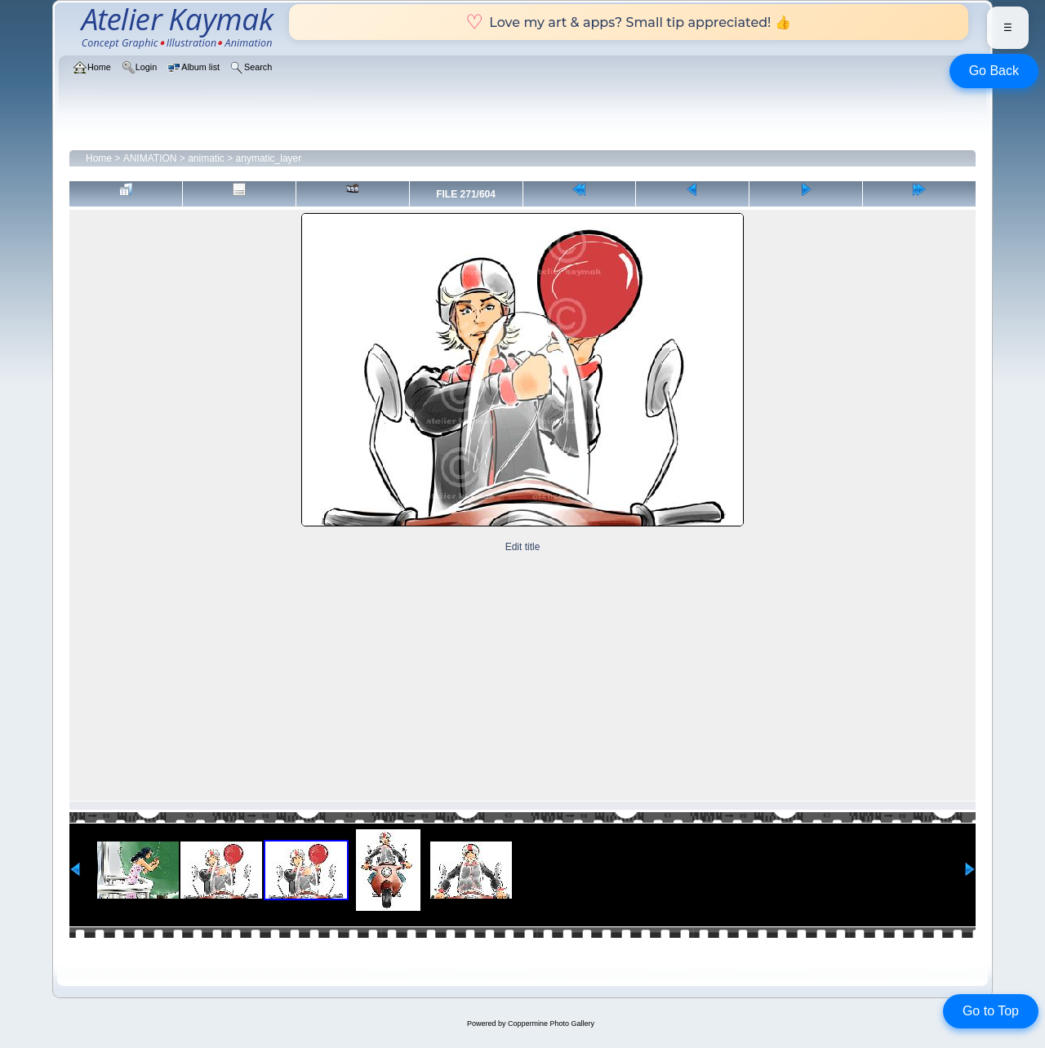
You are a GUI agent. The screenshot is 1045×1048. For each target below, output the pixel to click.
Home (99, 158)
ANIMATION (150, 158)
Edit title (522, 547)
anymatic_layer (269, 158)
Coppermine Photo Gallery (551, 1023)
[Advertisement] (522, 678)
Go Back (994, 71)
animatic (206, 158)
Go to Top (991, 1011)
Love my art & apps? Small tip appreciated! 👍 (628, 22)
